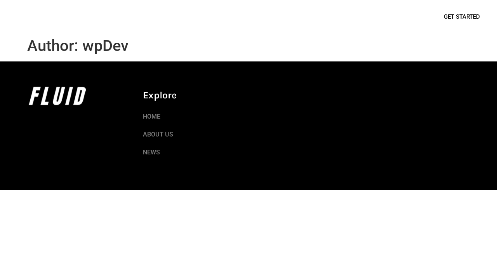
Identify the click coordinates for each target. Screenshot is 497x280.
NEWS (85, 16)
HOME (21, 16)
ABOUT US (53, 16)
